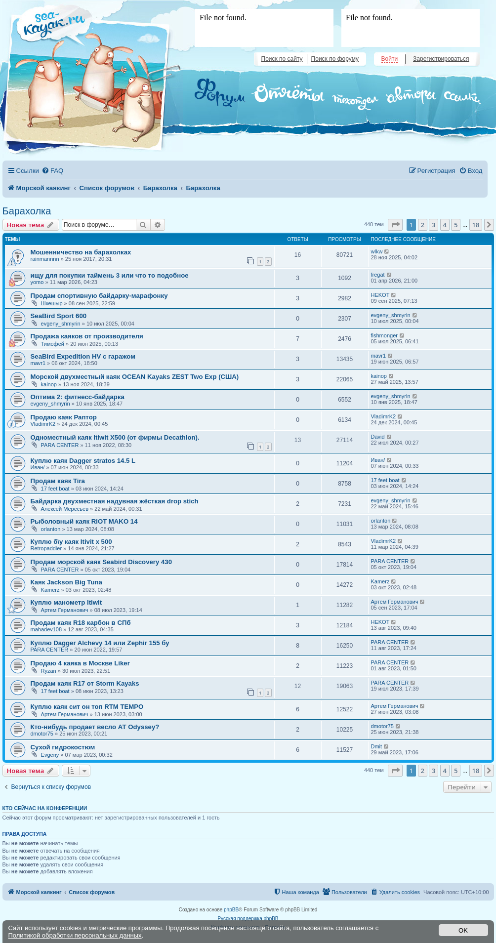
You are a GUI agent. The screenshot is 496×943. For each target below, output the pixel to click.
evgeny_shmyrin (61, 324)
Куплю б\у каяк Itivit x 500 (71, 541)
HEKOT (380, 295)
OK (463, 930)
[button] (395, 225)
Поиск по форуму (335, 58)
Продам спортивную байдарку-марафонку (99, 295)
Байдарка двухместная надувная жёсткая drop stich (115, 501)
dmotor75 (42, 734)
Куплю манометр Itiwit (66, 602)
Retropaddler (46, 548)
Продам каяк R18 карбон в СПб (81, 622)
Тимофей (52, 344)
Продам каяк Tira (58, 481)
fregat (378, 275)
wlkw (377, 251)
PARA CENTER (60, 445)
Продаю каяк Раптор (64, 417)
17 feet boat (55, 489)
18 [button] (476, 224)
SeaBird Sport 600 (59, 316)
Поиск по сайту (282, 58)
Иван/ (38, 467)
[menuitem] (52, 171)
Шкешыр (52, 303)
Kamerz (50, 590)
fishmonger (384, 335)
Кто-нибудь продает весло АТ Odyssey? (95, 727)
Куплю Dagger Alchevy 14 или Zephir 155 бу (100, 643)
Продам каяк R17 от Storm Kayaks (85, 683)
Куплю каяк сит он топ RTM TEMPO (87, 706)
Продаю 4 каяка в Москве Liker (80, 663)
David (378, 437)
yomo (37, 282)
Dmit (376, 746)
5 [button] (455, 224)
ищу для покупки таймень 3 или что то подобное (110, 275)
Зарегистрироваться (441, 58)
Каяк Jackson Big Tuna (66, 582)
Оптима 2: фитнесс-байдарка (77, 397)
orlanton (51, 529)
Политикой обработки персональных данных (75, 935)
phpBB (231, 909)
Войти (389, 58)
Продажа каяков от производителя (87, 336)
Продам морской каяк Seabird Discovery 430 (101, 562)
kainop (49, 384)
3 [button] (433, 224)
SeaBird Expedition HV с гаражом (83, 356)
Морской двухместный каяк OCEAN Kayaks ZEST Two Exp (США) (135, 376)
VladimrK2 (43, 424)
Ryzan (48, 671)
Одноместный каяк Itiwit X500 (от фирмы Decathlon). (115, 437)
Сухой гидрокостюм (63, 747)
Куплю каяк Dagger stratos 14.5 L (83, 460)
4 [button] (445, 224)
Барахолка (26, 210)
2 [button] (422, 224)
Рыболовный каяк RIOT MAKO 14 (84, 521)
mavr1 (38, 363)
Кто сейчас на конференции (44, 808)
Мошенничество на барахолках (81, 252)
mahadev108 (46, 629)
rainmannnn (45, 259)
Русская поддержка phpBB (247, 918)
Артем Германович (64, 610)
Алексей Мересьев (64, 509)
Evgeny (50, 755)
